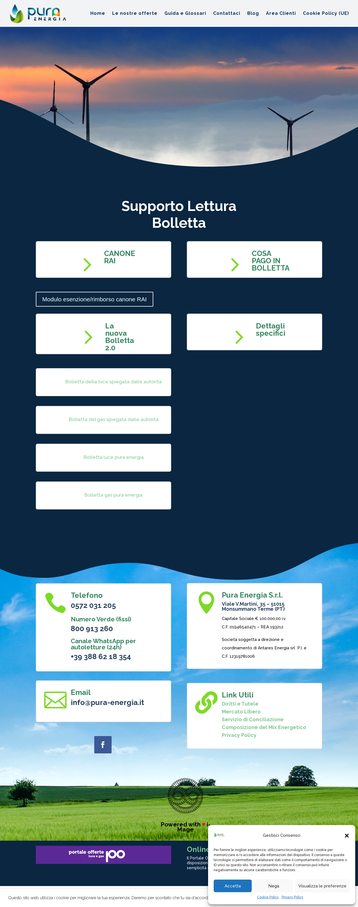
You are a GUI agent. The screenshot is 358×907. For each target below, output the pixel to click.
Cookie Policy (268, 897)
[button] (347, 835)
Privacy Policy (292, 897)
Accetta (233, 886)
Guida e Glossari (185, 13)
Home (97, 13)
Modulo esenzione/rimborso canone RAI (94, 299)
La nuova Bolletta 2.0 (119, 337)
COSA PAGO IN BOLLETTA (270, 260)
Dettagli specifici (270, 329)
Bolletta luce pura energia (114, 457)
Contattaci (226, 13)
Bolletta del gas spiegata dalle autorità (114, 419)
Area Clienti (281, 13)
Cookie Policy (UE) (326, 13)
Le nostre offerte (134, 13)
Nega (273, 886)
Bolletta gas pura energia (113, 495)
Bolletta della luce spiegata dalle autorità (113, 381)
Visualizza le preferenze (322, 886)
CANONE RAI (119, 257)
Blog (253, 13)
